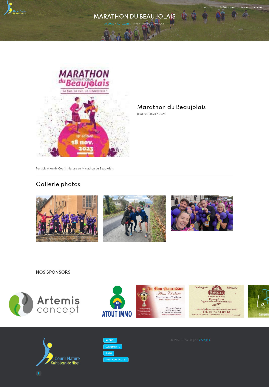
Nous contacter (116, 359)
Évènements (227, 7)
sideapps (204, 340)
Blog (244, 7)
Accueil (208, 7)
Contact (260, 7)
